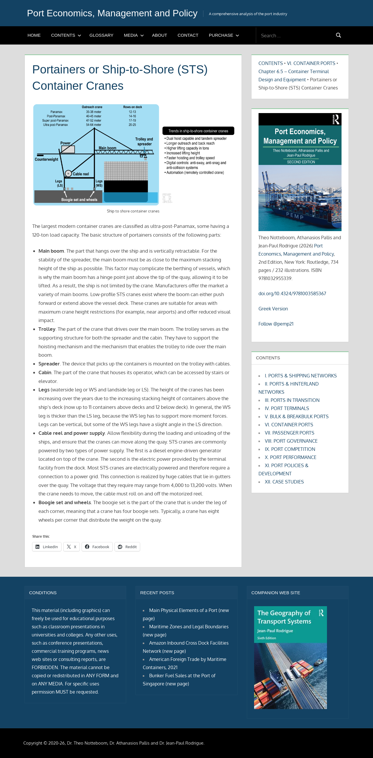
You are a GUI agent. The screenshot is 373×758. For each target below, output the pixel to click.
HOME (34, 35)
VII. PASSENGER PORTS (289, 433)
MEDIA (134, 35)
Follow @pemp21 (275, 324)
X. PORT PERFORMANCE (290, 457)
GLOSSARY (101, 35)
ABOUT (159, 35)
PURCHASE (224, 35)
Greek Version (273, 309)
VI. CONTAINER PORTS (311, 63)
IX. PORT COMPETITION (290, 449)
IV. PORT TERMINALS (287, 408)
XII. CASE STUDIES (284, 482)
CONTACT (187, 35)
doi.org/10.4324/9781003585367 (292, 293)
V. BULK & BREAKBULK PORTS (297, 416)
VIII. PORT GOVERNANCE (291, 441)
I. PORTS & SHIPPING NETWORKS (301, 376)
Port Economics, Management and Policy (112, 13)
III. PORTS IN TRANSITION (292, 400)
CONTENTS (66, 35)
